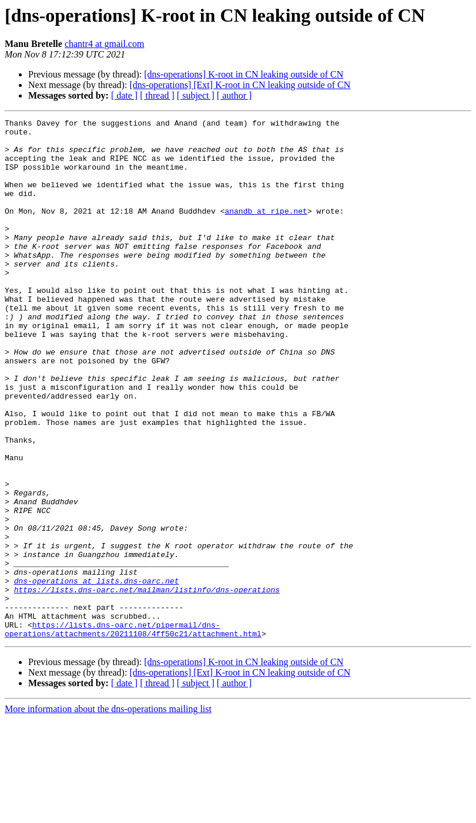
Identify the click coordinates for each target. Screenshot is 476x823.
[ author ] (234, 95)
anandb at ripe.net (265, 230)
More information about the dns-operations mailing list (108, 813)
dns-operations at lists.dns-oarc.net (96, 674)
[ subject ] (195, 95)
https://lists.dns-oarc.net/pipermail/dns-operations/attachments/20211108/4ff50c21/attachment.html (133, 732)
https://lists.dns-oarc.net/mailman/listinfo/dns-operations (147, 684)
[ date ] (124, 95)
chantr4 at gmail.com (105, 44)
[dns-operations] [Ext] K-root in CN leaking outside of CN (239, 85)
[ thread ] (157, 95)
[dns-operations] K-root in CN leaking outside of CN (243, 74)
